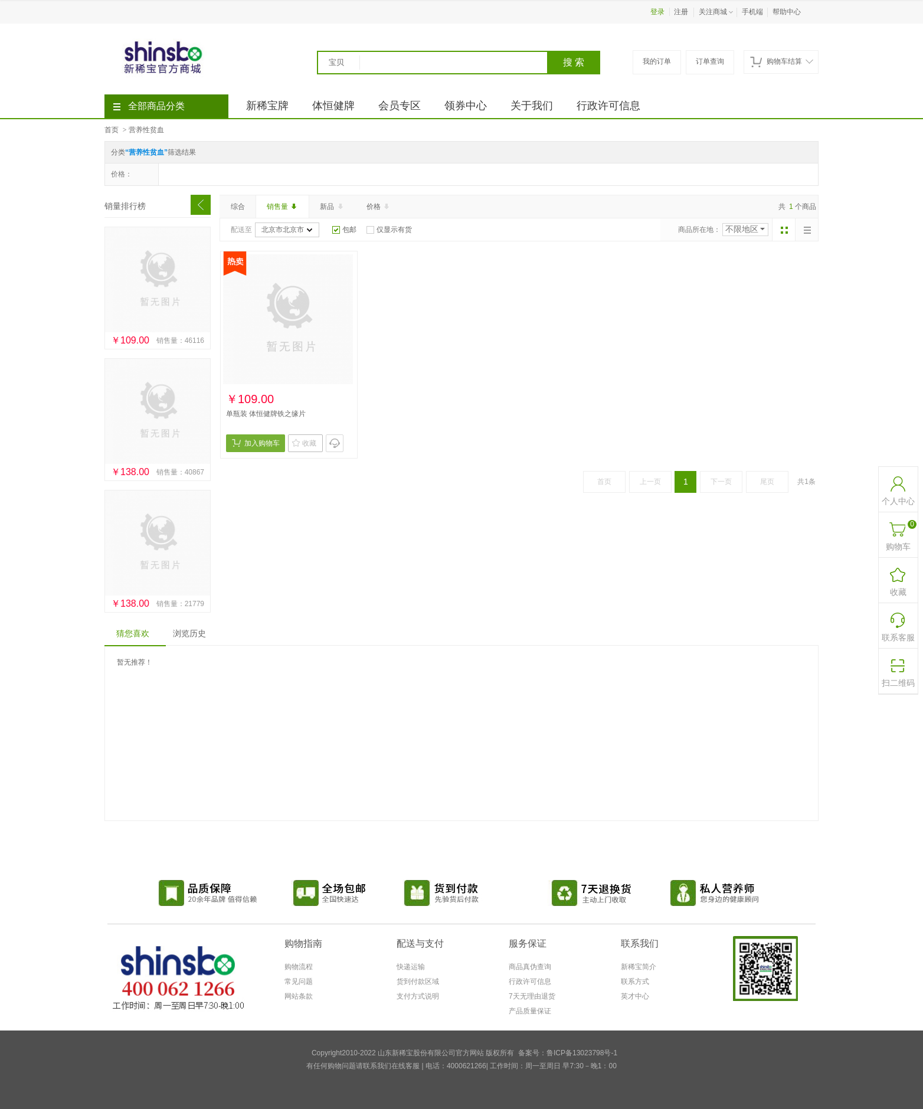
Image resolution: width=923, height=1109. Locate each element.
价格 (378, 206)
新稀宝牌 (267, 106)
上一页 (650, 481)
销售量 (283, 206)
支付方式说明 (418, 996)
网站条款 (298, 996)
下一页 (721, 481)
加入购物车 (256, 443)
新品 (332, 206)
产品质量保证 (530, 1011)
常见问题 (298, 981)
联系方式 (635, 981)
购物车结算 (781, 61)
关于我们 (531, 106)
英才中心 (635, 996)
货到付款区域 (418, 981)
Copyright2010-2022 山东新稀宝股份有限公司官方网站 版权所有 (413, 1053)
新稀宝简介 (638, 967)
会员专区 (399, 106)
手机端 (752, 12)
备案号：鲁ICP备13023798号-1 (567, 1053)
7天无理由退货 (532, 996)
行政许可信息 (608, 106)
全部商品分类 (149, 106)
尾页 (767, 481)
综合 (238, 206)
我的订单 (657, 61)
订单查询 (710, 61)
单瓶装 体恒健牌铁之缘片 (266, 414)
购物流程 (298, 967)
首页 (111, 130)
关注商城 (717, 12)
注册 (681, 12)
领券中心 (465, 106)
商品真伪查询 (530, 967)
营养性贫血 (146, 130)
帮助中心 (787, 12)
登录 (657, 12)
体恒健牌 (333, 106)
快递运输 (411, 967)
